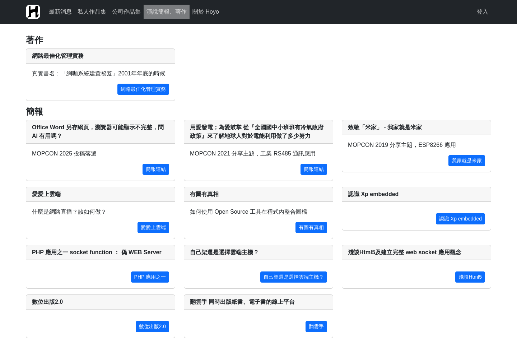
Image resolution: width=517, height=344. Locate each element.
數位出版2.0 (152, 326)
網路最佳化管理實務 (143, 89)
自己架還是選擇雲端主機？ (294, 277)
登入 (482, 12)
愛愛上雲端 (153, 227)
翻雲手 (316, 326)
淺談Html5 (470, 277)
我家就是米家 (467, 160)
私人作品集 (92, 12)
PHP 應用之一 (150, 277)
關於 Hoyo (205, 12)
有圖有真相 (311, 227)
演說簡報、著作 (166, 12)
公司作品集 (126, 12)
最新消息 (60, 12)
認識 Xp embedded (460, 219)
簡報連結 (156, 169)
